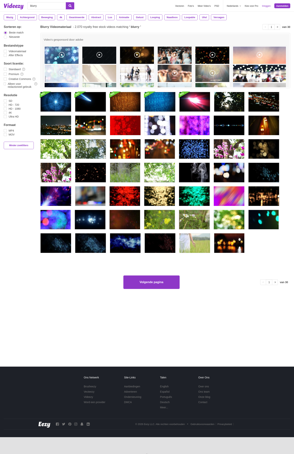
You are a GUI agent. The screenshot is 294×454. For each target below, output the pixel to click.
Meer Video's (204, 6)
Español (165, 391)
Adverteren (130, 391)
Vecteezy (89, 391)
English (164, 386)
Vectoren (179, 6)
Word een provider (94, 402)
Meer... (164, 407)
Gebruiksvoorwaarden (202, 424)
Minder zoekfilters (18, 145)
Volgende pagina (151, 344)
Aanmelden (282, 6)
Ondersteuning (132, 396)
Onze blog (204, 396)
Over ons (203, 386)
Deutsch (165, 402)
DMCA (128, 402)
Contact (202, 402)
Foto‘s (191, 6)
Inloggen (266, 6)
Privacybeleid (225, 424)
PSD (216, 6)
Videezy (88, 396)
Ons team (204, 391)
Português (166, 396)
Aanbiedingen (132, 386)
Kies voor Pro (251, 6)
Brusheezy (90, 386)
